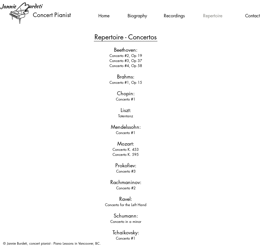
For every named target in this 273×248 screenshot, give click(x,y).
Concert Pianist (52, 15)
